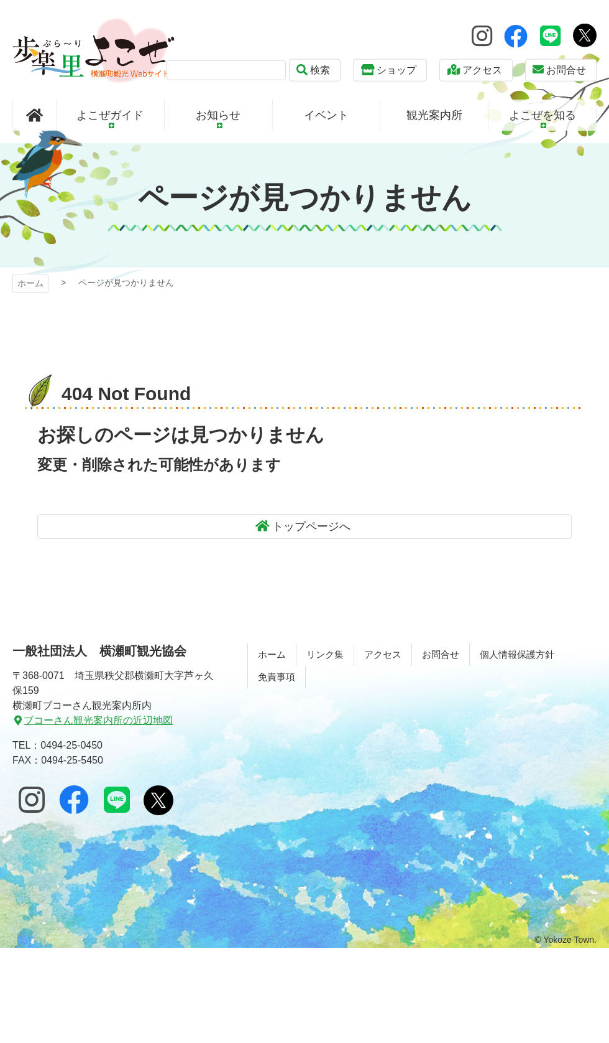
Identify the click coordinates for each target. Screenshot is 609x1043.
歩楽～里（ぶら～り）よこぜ (93, 50)
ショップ (396, 70)
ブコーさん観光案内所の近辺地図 (98, 720)
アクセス (482, 70)
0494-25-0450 (71, 745)
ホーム (30, 283)
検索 (320, 70)
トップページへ (311, 526)
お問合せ (566, 70)
